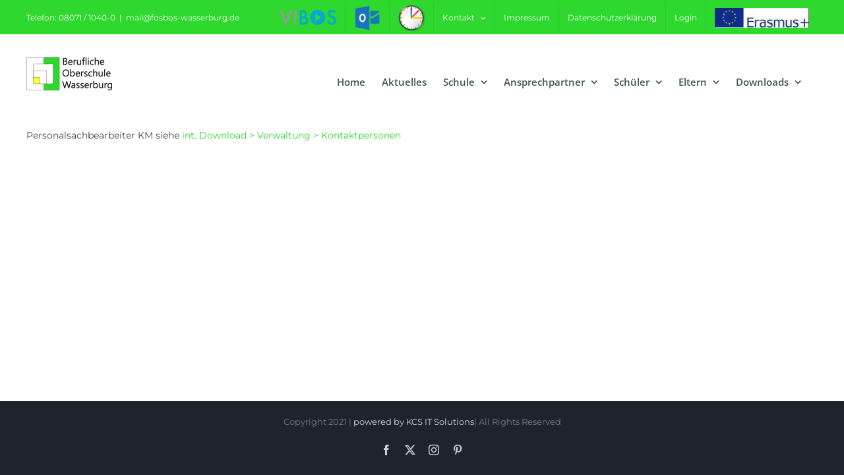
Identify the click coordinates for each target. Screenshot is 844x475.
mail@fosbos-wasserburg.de (182, 17)
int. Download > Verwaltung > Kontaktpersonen (291, 135)
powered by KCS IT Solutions (413, 421)
